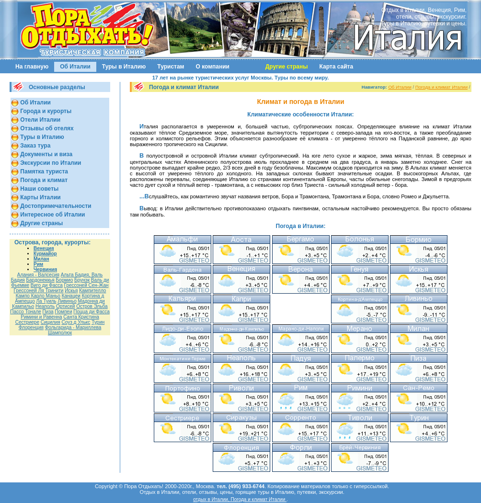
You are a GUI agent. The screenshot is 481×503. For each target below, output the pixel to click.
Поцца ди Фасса (91, 311)
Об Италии (75, 66)
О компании (213, 66)
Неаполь (45, 306)
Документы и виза (45, 154)
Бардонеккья (40, 280)
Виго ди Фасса (47, 285)
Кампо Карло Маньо (38, 295)
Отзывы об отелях (46, 128)
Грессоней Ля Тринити (39, 290)
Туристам (170, 66)
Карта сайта (337, 66)
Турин (98, 322)
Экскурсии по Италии (50, 163)
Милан (41, 259)
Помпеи (63, 311)
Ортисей (65, 306)
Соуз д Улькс (75, 322)
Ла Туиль (46, 301)
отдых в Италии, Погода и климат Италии (239, 499)
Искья (71, 290)
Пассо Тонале (25, 311)
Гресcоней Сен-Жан (86, 285)
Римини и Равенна (41, 317)
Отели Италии (39, 119)
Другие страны (41, 223)
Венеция (44, 248)
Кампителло (92, 290)
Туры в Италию (124, 66)
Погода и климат (43, 180)
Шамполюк (60, 332)
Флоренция (31, 327)
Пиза (48, 311)
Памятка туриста (43, 171)
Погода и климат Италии (441, 87)
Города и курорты (45, 111)
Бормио (64, 280)
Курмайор (45, 253)
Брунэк (82, 280)
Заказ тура (34, 145)
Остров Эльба (92, 306)
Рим (38, 264)
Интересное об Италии (52, 214)
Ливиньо (66, 301)
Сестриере (27, 322)
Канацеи (71, 295)
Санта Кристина (81, 317)
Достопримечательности (55, 206)
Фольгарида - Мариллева (73, 327)
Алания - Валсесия (38, 274)
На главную (31, 66)
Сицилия (50, 322)
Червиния (45, 269)
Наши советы (38, 188)
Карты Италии (40, 197)
